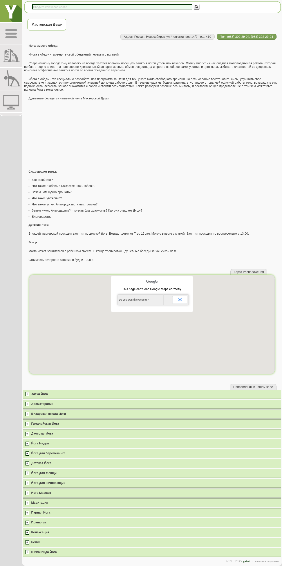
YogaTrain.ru (247, 561)
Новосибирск (155, 36)
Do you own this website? (134, 299)
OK (180, 300)
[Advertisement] (152, 135)
